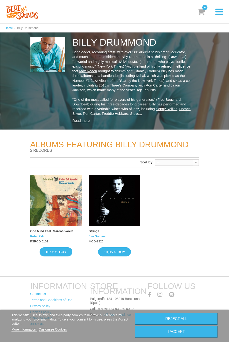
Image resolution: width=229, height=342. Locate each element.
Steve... (136, 113)
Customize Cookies (53, 329)
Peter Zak (37, 236)
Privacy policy (40, 306)
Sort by (146, 162)
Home (9, 28)
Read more (81, 120)
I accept (176, 332)
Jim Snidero (97, 236)
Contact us (38, 294)
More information (24, 329)
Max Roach (88, 71)
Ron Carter (154, 85)
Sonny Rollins (166, 109)
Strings (94, 231)
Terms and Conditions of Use (51, 300)
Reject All (176, 319)
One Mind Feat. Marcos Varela (51, 231)
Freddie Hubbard (115, 113)
